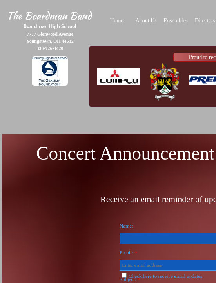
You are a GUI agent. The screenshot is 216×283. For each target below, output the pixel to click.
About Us (146, 21)
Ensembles (176, 21)
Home (116, 21)
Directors (205, 21)
